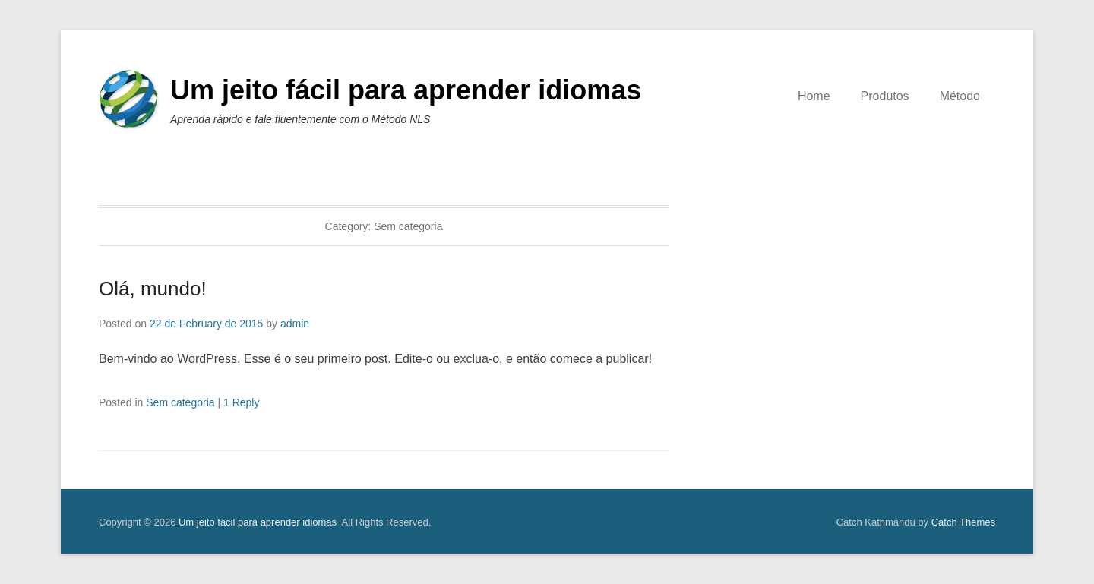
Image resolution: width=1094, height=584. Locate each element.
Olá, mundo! (153, 288)
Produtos (885, 96)
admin (294, 323)
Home (814, 96)
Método (960, 96)
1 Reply (241, 402)
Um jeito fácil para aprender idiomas (405, 90)
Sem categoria (180, 402)
